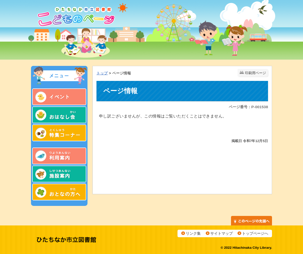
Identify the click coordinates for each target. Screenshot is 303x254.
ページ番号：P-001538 (248, 107)
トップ (102, 73)
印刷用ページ (255, 73)
